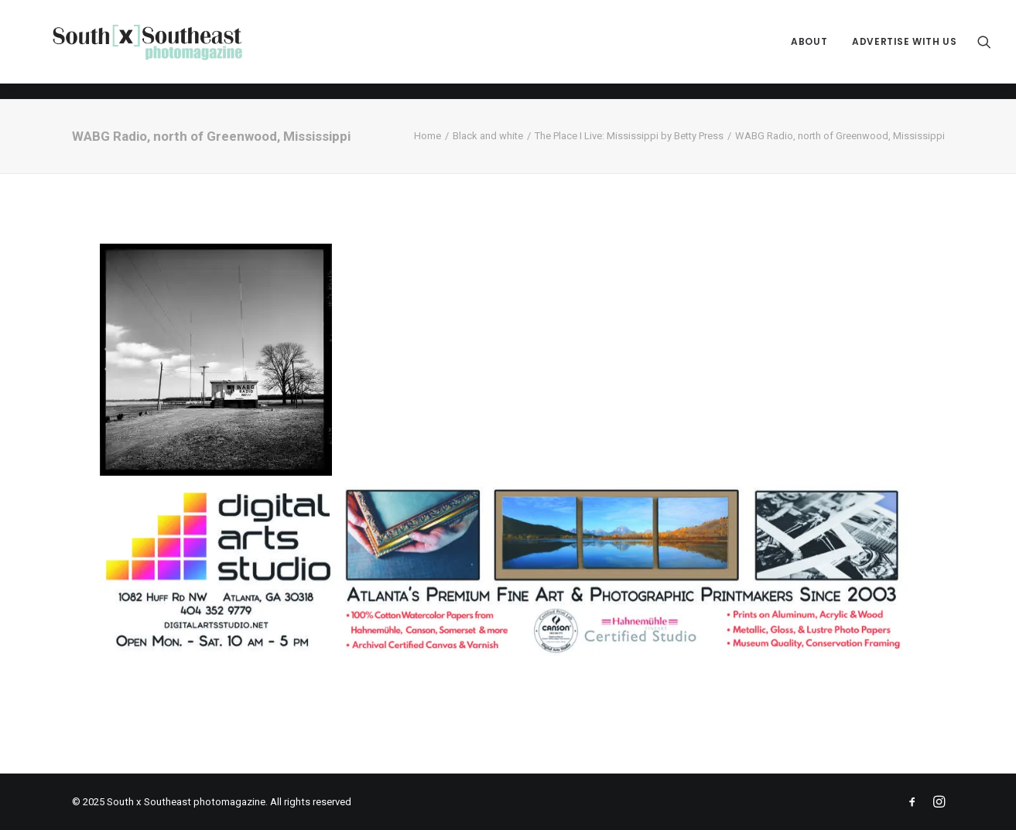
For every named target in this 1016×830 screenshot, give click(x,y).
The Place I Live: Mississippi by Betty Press (629, 136)
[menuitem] (809, 50)
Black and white (488, 136)
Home (427, 136)
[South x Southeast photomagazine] (162, 50)
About (809, 49)
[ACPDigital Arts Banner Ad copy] (508, 655)
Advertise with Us (904, 49)
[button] (984, 50)
